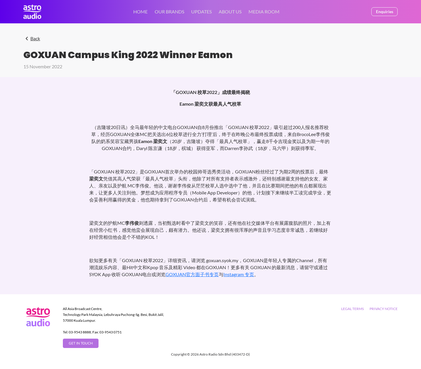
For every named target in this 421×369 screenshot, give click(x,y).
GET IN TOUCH (81, 343)
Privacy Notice (384, 309)
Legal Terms (352, 309)
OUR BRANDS (169, 11)
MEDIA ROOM (264, 11)
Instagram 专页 (238, 274)
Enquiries (384, 11)
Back (35, 38)
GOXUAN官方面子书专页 (192, 274)
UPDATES (201, 11)
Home (140, 11)
